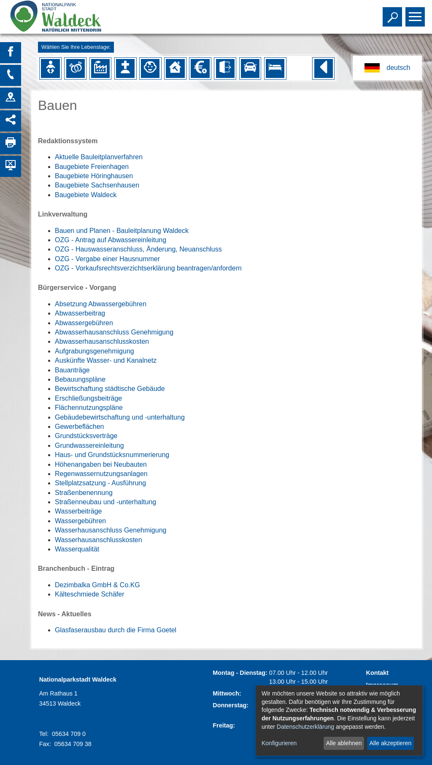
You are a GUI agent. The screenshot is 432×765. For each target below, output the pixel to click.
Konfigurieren (279, 743)
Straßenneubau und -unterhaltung (105, 502)
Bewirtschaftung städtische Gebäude (110, 388)
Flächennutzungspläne (89, 407)
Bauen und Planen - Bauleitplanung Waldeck (122, 230)
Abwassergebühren (84, 322)
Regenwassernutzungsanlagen (101, 473)
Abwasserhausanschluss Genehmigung (114, 332)
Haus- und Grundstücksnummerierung (112, 454)
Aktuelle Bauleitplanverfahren (99, 156)
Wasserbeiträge (78, 511)
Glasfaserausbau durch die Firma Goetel (115, 630)
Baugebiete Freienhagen (92, 166)
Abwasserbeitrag (80, 313)
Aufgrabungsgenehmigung (94, 351)
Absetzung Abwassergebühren (100, 304)
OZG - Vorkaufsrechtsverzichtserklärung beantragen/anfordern (148, 268)
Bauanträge (72, 370)
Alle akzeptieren (391, 743)
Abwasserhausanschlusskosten (102, 341)
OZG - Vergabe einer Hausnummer (107, 258)
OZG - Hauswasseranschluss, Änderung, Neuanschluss (138, 249)
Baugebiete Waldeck (85, 194)
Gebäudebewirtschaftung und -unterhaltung (120, 417)
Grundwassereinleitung (89, 445)
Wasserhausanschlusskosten (98, 539)
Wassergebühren (80, 520)
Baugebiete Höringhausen (94, 175)
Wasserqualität (77, 549)
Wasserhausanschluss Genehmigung (110, 530)
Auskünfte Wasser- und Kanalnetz (106, 360)
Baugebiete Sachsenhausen (97, 185)
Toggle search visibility (393, 13)
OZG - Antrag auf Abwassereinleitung (110, 239)
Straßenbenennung (84, 492)
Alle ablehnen (344, 743)
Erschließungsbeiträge (88, 398)
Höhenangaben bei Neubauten (101, 464)
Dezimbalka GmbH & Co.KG (97, 584)
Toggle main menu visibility (416, 13)
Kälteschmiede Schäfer (89, 594)
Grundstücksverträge (86, 435)
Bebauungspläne (80, 379)
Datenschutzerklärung (305, 726)
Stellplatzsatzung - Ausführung (100, 483)
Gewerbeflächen (79, 426)
